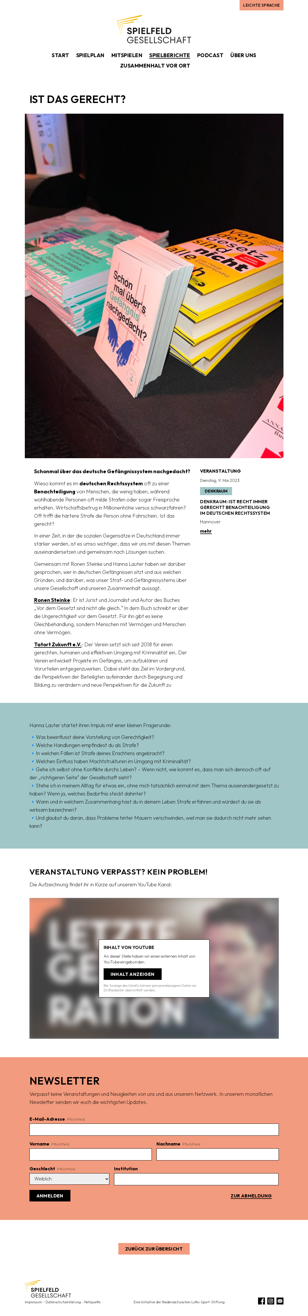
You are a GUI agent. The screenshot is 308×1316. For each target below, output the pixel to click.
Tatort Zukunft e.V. (58, 644)
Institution (126, 1168)
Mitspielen (127, 55)
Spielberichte (169, 55)
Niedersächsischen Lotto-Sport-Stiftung (193, 1302)
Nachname (178, 1144)
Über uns (243, 55)
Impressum (33, 1302)
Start (60, 55)
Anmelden (50, 1196)
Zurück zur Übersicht (154, 1249)
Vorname (49, 1144)
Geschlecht (52, 1168)
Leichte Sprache (261, 5)
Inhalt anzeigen (133, 974)
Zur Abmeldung (251, 1196)
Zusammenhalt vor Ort (155, 65)
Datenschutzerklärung (63, 1302)
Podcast (210, 55)
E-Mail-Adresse (57, 1119)
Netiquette (92, 1302)
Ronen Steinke (52, 600)
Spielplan (90, 55)
